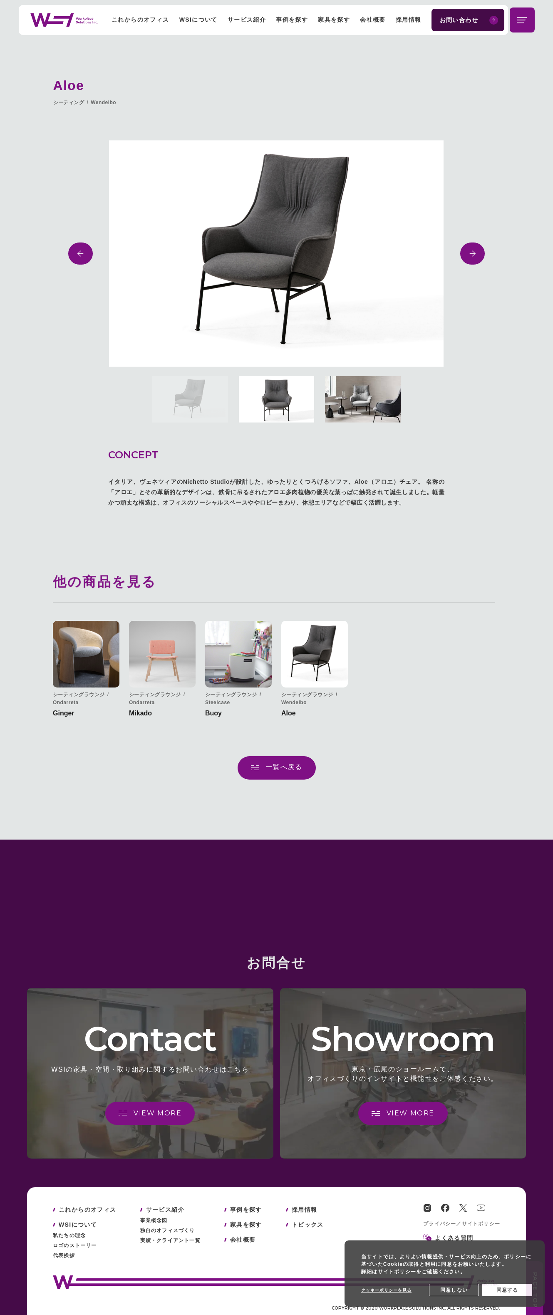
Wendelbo (103, 102)
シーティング (68, 102)
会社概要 (373, 19)
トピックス (308, 1224)
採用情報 (409, 19)
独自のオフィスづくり (167, 1230)
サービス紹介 (247, 19)
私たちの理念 (69, 1235)
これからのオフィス (140, 19)
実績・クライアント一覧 (170, 1240)
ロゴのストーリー (75, 1245)
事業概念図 (154, 1220)
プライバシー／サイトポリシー (461, 1224)
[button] (80, 253)
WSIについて (198, 19)
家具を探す (334, 19)
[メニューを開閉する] (522, 20)
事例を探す (292, 19)
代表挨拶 (64, 1255)
